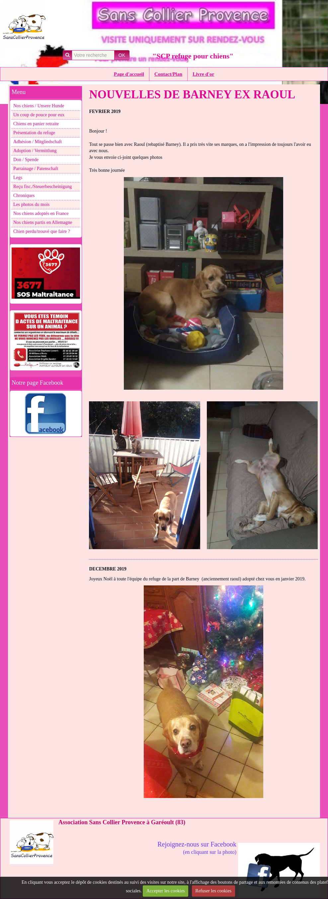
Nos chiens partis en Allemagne (42, 222)
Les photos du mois (31, 204)
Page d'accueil (129, 74)
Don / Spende (26, 159)
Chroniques (24, 195)
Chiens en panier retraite (36, 123)
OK (122, 55)
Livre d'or (203, 74)
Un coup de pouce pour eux (38, 114)
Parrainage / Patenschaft (35, 168)
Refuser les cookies (213, 890)
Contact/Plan (168, 74)
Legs (17, 177)
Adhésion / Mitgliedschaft (37, 141)
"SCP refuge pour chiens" (192, 56)
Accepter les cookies (165, 890)
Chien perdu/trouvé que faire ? (41, 231)
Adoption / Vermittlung (34, 150)
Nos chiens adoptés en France (40, 213)
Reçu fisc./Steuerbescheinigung (42, 186)
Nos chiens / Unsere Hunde (38, 105)
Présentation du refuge (34, 132)
